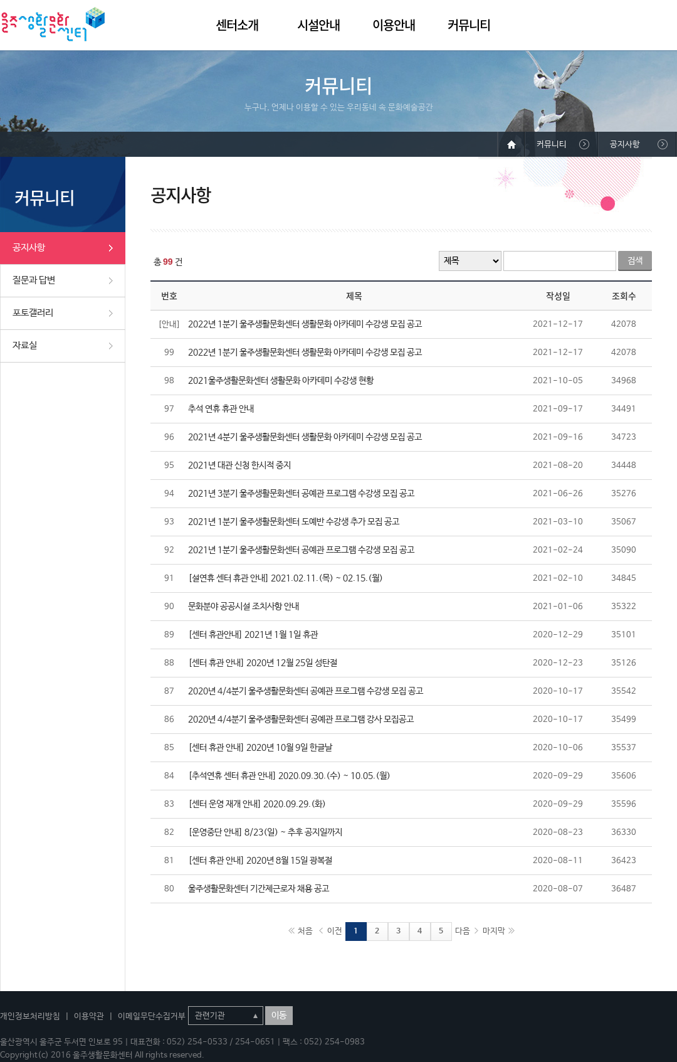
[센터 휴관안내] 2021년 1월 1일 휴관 (253, 635)
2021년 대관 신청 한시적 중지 (239, 465)
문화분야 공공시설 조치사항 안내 (243, 607)
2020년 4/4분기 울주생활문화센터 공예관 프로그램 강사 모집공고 (301, 719)
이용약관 (89, 1016)
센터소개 (237, 25)
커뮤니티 (469, 25)
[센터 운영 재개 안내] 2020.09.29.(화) (257, 804)
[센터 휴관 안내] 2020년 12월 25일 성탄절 (262, 663)
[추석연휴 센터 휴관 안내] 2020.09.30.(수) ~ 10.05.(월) (289, 776)
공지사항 (29, 247)
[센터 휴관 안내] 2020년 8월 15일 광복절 (260, 861)
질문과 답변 (34, 280)
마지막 (494, 931)
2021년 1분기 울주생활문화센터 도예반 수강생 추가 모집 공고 (293, 522)
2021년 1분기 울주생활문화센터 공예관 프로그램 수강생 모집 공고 (301, 550)
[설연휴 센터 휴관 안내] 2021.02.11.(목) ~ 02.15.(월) (285, 578)
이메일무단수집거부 (152, 1016)
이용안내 (393, 25)
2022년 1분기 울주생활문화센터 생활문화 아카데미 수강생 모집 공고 (305, 324)
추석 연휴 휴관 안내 (221, 409)
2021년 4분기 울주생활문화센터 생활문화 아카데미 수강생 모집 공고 (305, 437)
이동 (278, 1016)
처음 (305, 931)
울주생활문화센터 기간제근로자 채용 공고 (258, 889)
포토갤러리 (33, 312)
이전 (334, 931)
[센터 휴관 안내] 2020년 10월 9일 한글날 (260, 748)
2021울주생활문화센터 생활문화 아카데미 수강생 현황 (281, 381)
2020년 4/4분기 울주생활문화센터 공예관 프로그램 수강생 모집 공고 (305, 691)
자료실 (25, 345)
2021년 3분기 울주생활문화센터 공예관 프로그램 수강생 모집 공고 (301, 494)
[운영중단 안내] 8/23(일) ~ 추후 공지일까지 (265, 832)
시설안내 (318, 25)
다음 (462, 931)
